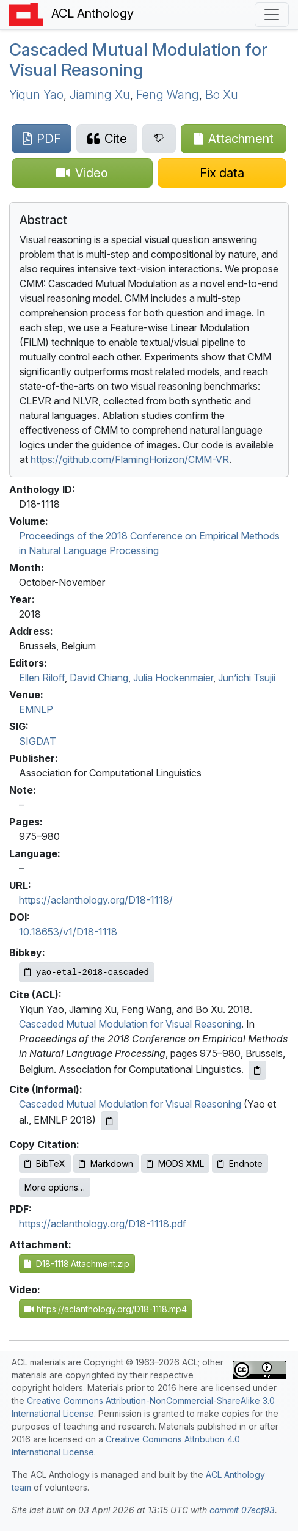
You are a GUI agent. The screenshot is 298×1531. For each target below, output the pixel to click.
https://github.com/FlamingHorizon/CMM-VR (130, 459)
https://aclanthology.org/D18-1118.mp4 (105, 1309)
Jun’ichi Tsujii (246, 677)
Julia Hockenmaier (173, 677)
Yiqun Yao (36, 94)
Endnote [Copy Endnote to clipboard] (240, 1163)
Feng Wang (167, 94)
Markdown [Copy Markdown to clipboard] (106, 1163)
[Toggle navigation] (272, 14)
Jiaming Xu (100, 94)
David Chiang (99, 677)
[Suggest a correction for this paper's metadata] (222, 173)
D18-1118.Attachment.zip (76, 1264)
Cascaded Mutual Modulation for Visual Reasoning (138, 60)
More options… (54, 1187)
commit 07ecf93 (242, 1510)
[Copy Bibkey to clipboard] (86, 972)
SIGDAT (37, 741)
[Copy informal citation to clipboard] (109, 1120)
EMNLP (36, 709)
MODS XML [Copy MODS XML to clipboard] (175, 1163)
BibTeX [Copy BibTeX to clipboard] (44, 1163)
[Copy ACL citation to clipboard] (257, 1070)
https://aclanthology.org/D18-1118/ (96, 900)
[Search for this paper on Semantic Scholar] (159, 138)
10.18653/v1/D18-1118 (68, 932)
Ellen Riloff (42, 677)
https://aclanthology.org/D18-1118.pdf (102, 1224)
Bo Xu (221, 94)
